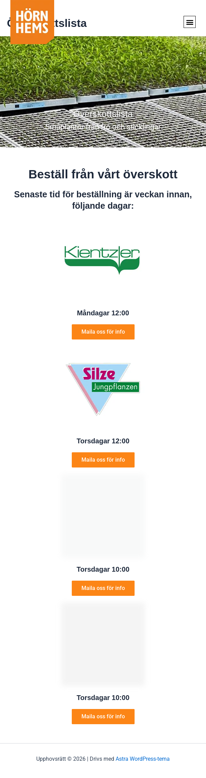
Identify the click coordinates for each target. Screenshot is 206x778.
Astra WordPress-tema (143, 759)
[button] (190, 22)
